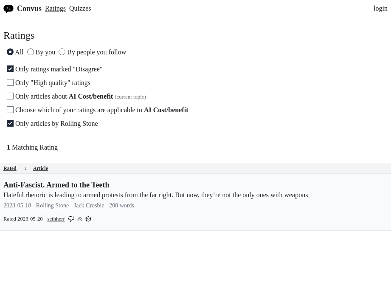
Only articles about (76, 96)
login (381, 8)
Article (40, 168)
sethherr (56, 219)
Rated (15, 168)
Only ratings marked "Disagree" (54, 69)
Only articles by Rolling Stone (52, 123)
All (15, 52)
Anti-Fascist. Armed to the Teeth (56, 185)
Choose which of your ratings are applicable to (97, 109)
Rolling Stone (52, 205)
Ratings (55, 8)
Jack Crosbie (89, 205)
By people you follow (92, 52)
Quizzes (80, 8)
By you (41, 52)
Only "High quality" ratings (48, 82)
